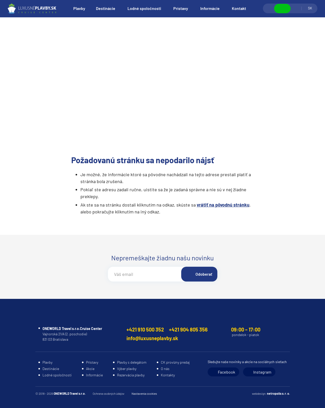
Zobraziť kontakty (282, 8)
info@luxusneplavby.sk (152, 338)
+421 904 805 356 (188, 329)
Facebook (226, 371)
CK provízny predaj (175, 362)
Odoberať (203, 274)
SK (310, 8)
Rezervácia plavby (131, 375)
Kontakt (239, 8)
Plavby (79, 8)
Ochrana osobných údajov (108, 393)
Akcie (90, 368)
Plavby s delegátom (132, 362)
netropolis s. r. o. (278, 393)
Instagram (262, 371)
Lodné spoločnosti (144, 8)
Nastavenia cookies (144, 393)
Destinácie (105, 8)
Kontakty (168, 375)
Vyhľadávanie (269, 8)
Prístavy (180, 8)
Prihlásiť (296, 8)
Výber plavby (126, 368)
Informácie (210, 8)
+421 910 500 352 (145, 329)
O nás (165, 368)
